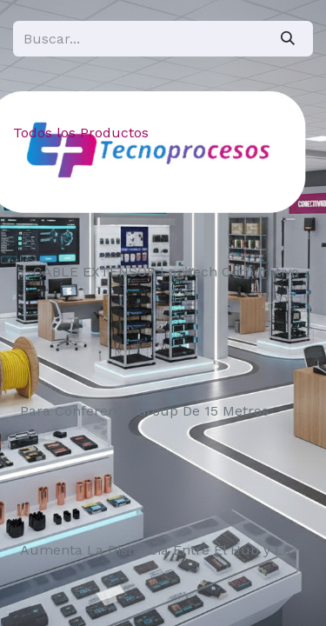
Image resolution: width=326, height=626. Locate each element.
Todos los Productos (81, 132)
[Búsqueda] (288, 39)
